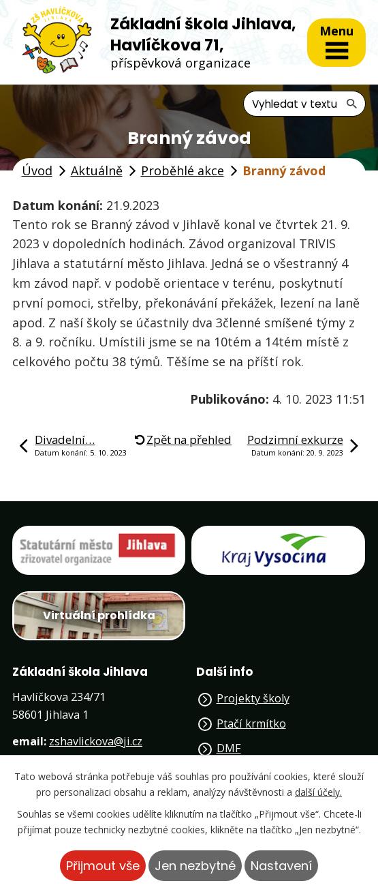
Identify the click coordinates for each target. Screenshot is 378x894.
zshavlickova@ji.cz (95, 741)
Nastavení (281, 865)
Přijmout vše (103, 865)
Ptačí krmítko (251, 723)
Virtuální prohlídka (99, 615)
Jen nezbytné (195, 865)
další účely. (318, 792)
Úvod (37, 170)
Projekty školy (253, 698)
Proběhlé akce (182, 170)
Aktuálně (97, 170)
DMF (229, 748)
